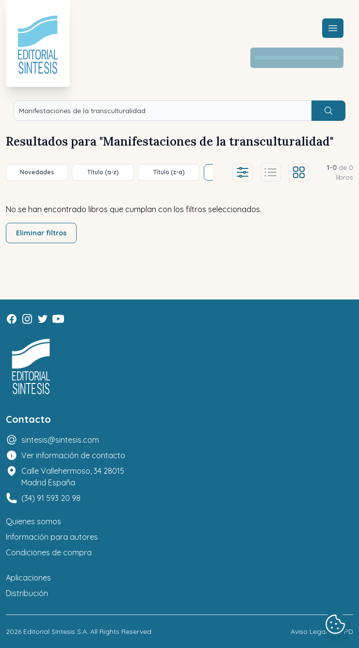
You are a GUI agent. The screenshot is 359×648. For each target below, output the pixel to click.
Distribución (27, 593)
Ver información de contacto (73, 455)
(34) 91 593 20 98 (51, 498)
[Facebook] (11, 319)
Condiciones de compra (49, 552)
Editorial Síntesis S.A (55, 631)
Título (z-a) (169, 172)
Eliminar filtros (41, 233)
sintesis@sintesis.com (60, 440)
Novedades (37, 172)
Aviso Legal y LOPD (322, 631)
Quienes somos (33, 521)
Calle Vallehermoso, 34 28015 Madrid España (72, 476)
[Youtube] (58, 319)
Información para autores (52, 537)
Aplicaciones (28, 577)
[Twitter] (43, 319)
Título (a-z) (103, 172)
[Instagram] (27, 319)
